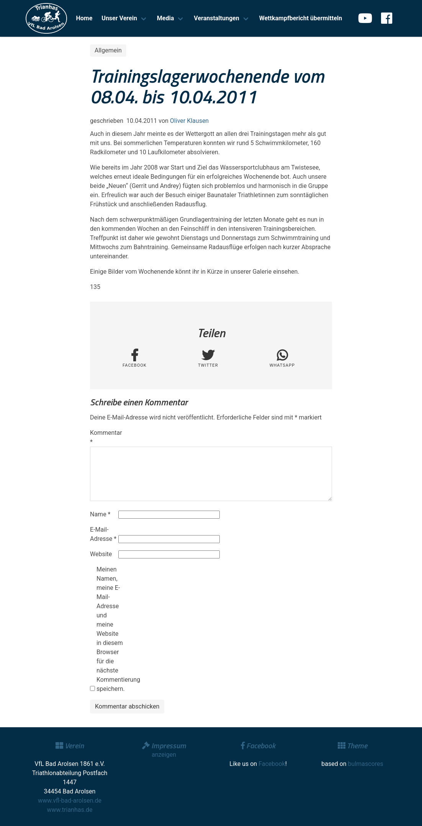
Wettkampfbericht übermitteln (300, 18)
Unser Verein (119, 18)
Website (101, 554)
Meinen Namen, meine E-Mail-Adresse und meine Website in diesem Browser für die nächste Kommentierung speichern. (110, 629)
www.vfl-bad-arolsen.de (69, 800)
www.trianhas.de (70, 809)
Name (100, 514)
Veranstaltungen (216, 18)
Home (84, 18)
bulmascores (365, 763)
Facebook (271, 763)
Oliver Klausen (189, 120)
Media (165, 18)
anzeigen (164, 754)
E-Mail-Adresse (103, 534)
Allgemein (108, 50)
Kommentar (103, 437)
